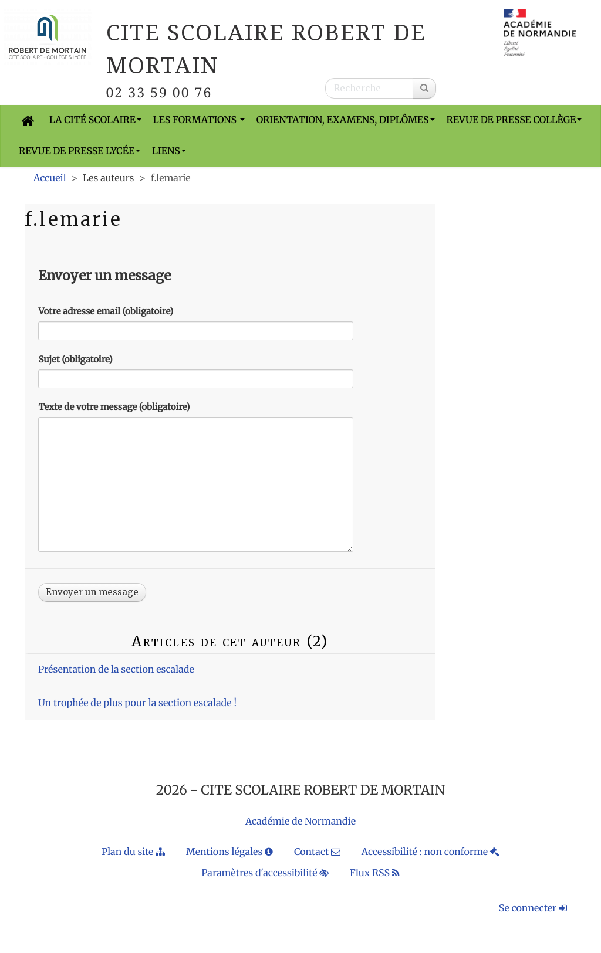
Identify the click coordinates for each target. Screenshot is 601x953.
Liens (169, 151)
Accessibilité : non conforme (430, 852)
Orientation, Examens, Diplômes (345, 120)
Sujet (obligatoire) (75, 359)
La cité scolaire (95, 120)
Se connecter (533, 908)
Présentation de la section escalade (116, 670)
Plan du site (133, 852)
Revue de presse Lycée (79, 151)
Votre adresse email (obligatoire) (105, 311)
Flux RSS (375, 873)
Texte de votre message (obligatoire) (114, 407)
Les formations (199, 120)
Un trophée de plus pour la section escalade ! (137, 703)
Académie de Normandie (300, 821)
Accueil (49, 178)
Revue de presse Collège (514, 120)
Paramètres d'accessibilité (265, 873)
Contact (317, 852)
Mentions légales (229, 852)
